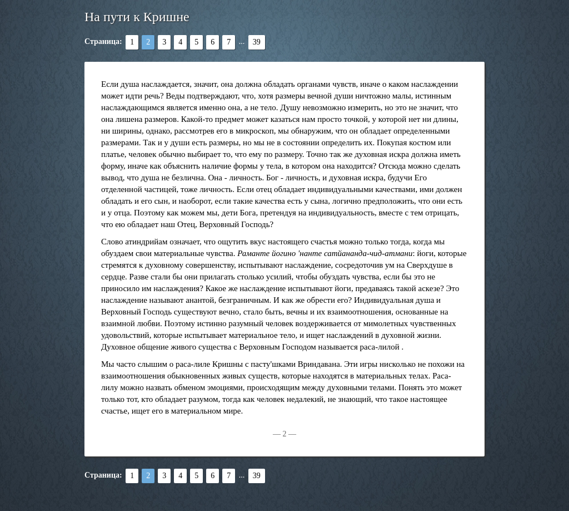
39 (257, 42)
